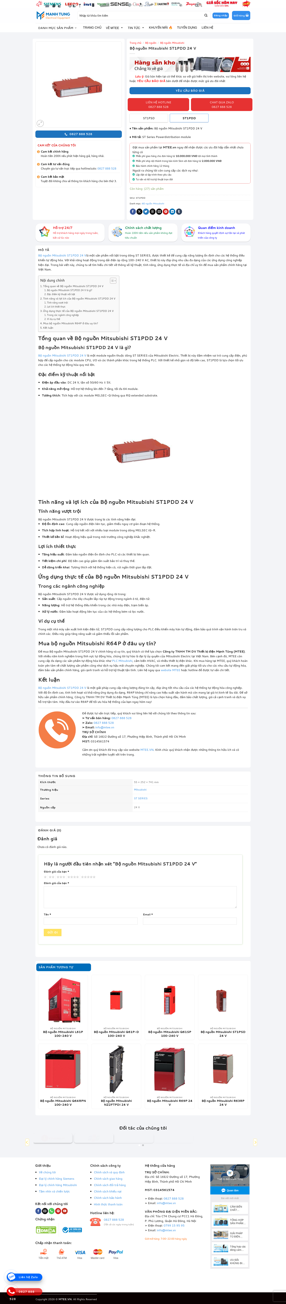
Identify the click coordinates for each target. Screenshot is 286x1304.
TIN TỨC (136, 27)
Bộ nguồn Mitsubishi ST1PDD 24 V (62, 255)
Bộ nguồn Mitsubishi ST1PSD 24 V (223, 1033)
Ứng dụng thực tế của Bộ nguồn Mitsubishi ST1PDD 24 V (78, 311)
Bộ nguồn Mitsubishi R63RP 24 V (223, 1102)
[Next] (255, 1142)
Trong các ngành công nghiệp (63, 315)
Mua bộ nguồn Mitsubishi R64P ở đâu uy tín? (70, 323)
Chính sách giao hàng (108, 1178)
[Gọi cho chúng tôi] (52, 1211)
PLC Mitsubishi (122, 661)
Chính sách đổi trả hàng (110, 1185)
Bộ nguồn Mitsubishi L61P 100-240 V (63, 1033)
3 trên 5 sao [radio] (60, 877)
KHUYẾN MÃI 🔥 (161, 27)
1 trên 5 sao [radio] (45, 877)
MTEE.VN (147, 750)
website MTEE (170, 670)
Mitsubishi (140, 789)
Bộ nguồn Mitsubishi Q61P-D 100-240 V (116, 1033)
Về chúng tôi (47, 1172)
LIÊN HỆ (207, 27)
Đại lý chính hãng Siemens (56, 1178)
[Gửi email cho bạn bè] (159, 212)
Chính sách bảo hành (108, 1198)
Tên (47, 914)
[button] (241, 15)
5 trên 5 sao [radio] (88, 877)
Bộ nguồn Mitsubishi (172, 43)
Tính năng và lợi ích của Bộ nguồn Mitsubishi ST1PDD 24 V (79, 298)
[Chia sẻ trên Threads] (153, 212)
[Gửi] (205, 15)
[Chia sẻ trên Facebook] (133, 212)
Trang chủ (135, 43)
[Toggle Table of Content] (111, 281)
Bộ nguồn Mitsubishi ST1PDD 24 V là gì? (69, 290)
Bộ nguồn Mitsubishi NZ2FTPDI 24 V (116, 1102)
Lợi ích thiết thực (56, 306)
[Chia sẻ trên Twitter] (146, 212)
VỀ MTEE (114, 27)
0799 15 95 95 (174, 1225)
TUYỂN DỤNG (187, 27)
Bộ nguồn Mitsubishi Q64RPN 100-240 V (63, 1102)
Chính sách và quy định (109, 1172)
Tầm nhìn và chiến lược (54, 1191)
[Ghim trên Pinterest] (166, 212)
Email (148, 914)
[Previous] (27, 1142)
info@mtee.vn (104, 727)
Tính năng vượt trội (57, 302)
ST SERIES (140, 798)
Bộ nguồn (150, 43)
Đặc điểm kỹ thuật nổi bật (61, 294)
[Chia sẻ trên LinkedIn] (172, 212)
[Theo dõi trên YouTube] (65, 1211)
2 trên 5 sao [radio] (51, 877)
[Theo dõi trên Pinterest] (58, 1211)
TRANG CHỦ (92, 27)
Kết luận (48, 328)
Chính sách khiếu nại (107, 1191)
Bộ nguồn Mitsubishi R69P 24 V (169, 1102)
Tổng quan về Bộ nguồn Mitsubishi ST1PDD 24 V (73, 286)
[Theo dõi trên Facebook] (38, 1211)
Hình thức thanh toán (108, 1204)
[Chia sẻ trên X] (139, 212)
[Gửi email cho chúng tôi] (45, 1211)
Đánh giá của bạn (56, 871)
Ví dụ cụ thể (53, 319)
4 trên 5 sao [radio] (72, 877)
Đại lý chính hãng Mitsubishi (58, 1185)
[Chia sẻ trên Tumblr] (179, 212)
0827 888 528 (106, 168)
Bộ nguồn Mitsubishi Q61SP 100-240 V (169, 1033)
